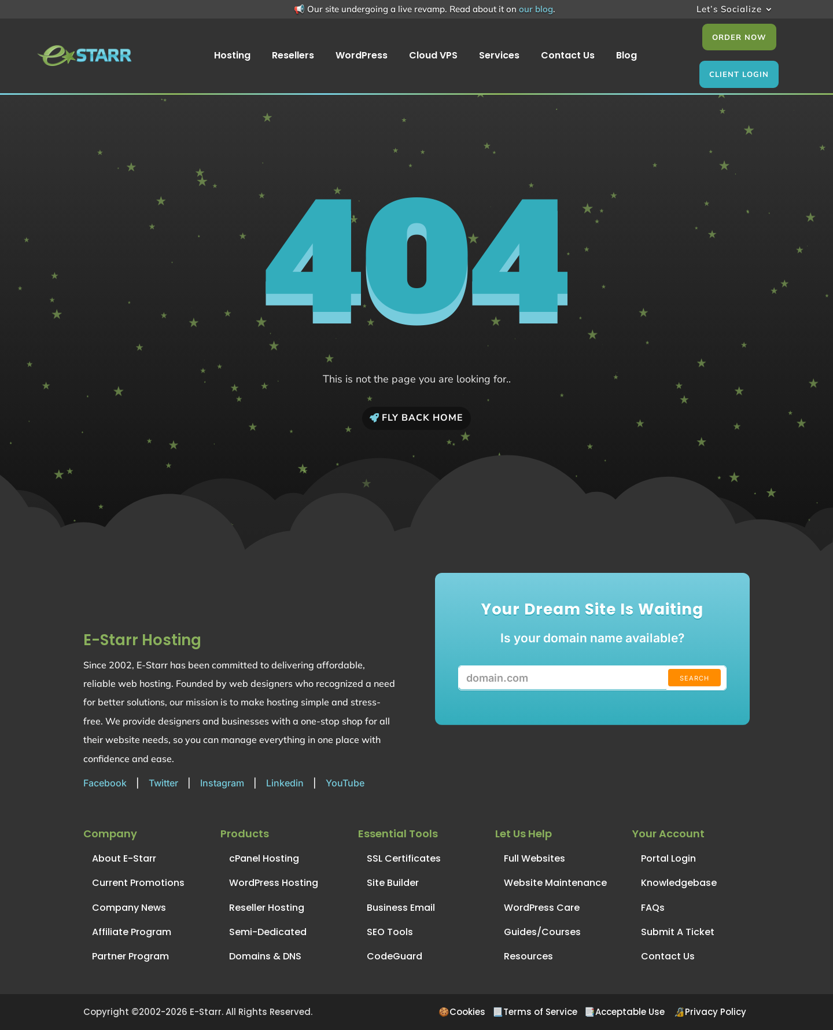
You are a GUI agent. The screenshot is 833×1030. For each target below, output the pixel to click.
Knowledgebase (679, 882)
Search (694, 678)
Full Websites (534, 858)
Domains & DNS (265, 956)
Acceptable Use (630, 1012)
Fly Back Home (422, 417)
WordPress (362, 57)
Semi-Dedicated (268, 932)
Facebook (105, 783)
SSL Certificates (404, 858)
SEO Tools (390, 932)
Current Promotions (138, 882)
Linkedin (285, 783)
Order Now (739, 37)
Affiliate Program (131, 932)
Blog (626, 57)
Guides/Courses (542, 932)
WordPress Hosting (273, 882)
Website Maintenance (555, 882)
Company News (129, 907)
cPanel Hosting (264, 858)
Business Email (401, 907)
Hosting (232, 57)
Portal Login (668, 858)
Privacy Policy (715, 1012)
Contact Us (568, 57)
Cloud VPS (433, 57)
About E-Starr (124, 858)
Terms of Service (540, 1012)
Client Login (739, 74)
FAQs (653, 907)
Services (499, 57)
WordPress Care (542, 907)
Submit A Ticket (677, 932)
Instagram (222, 783)
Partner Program (130, 956)
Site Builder (393, 882)
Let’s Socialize (729, 9)
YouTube (345, 783)
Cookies (467, 1012)
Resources (528, 956)
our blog (536, 8)
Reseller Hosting (266, 907)
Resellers (293, 57)
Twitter (163, 783)
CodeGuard (394, 956)
